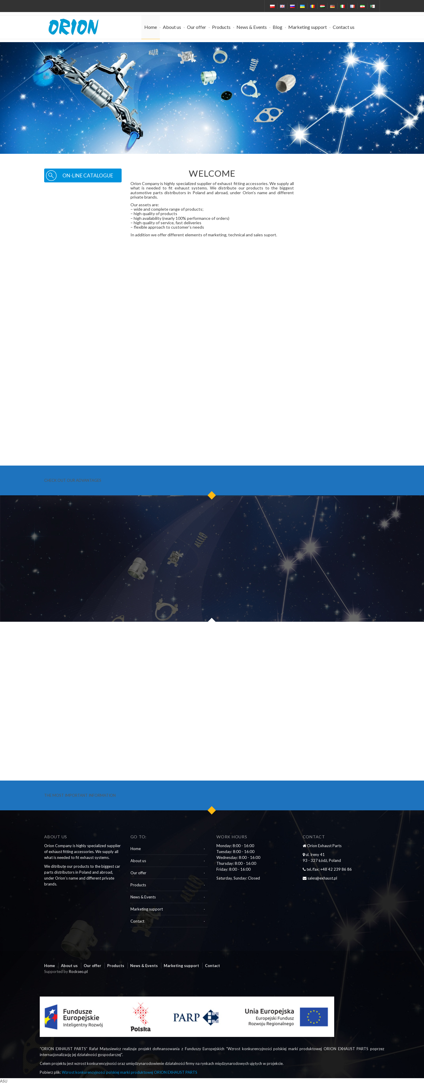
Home (150, 27)
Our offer (196, 27)
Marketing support (307, 27)
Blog (277, 27)
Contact (137, 921)
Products (221, 27)
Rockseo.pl (78, 971)
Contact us (344, 27)
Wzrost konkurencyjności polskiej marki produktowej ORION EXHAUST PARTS (129, 1072)
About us (172, 27)
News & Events (251, 27)
